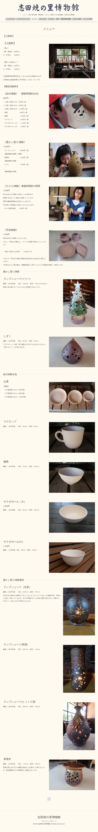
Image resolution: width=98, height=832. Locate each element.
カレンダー (43, 19)
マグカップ (10, 421)
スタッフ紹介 (77, 19)
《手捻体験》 (11, 230)
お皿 (6, 381)
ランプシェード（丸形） (17, 587)
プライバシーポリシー (49, 821)
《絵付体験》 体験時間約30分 (21, 93)
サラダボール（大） (15, 502)
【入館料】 (10, 43)
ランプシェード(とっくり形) (20, 702)
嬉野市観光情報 (66, 19)
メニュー (34, 19)
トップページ (10, 19)
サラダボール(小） (14, 542)
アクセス (51, 19)
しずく (7, 336)
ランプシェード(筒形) (16, 644)
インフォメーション (23, 19)
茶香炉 (7, 759)
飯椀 (6, 461)
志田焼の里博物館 (49, 817)
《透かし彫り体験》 (15, 142)
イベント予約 (87, 19)
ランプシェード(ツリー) (17, 279)
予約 (57, 19)
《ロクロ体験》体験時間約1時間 (22, 186)
